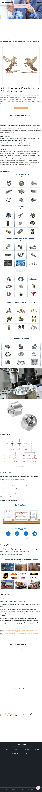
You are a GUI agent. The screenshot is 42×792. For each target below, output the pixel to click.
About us (17, 753)
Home (4, 40)
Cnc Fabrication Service (30, 623)
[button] (31, 2)
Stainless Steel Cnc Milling (11, 622)
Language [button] (38, 2)
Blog (39, 749)
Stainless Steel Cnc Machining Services (23, 620)
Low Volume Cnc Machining (26, 618)
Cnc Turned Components (14, 618)
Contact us (28, 753)
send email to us (21, 108)
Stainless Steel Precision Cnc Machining (14, 623)
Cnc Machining (4, 618)
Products (10, 40)
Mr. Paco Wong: (6, 734)
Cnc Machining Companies (24, 622)
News (29, 749)
